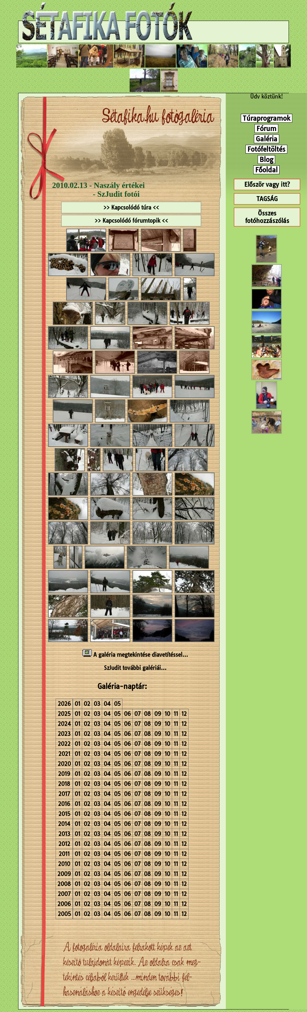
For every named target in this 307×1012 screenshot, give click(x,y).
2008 (64, 884)
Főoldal (266, 170)
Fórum (266, 128)
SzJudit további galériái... (135, 668)
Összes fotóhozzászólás (267, 217)
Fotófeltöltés (266, 149)
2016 (64, 804)
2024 (64, 724)
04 (107, 704)
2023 (64, 734)
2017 (64, 794)
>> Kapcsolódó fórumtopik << (131, 220)
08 (147, 714)
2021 (64, 754)
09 (157, 714)
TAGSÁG (267, 199)
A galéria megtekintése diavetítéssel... (135, 654)
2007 (64, 894)
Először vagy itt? (267, 184)
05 (117, 704)
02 (87, 704)
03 (97, 704)
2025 (64, 714)
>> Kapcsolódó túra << (131, 207)
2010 (64, 864)
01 (77, 704)
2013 (64, 834)
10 (167, 714)
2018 (64, 784)
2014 (64, 824)
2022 (64, 744)
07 (137, 714)
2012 (64, 844)
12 (184, 714)
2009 (64, 874)
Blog (266, 159)
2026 (64, 704)
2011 (64, 854)
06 (127, 714)
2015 (64, 814)
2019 (64, 774)
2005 (64, 914)
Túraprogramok (266, 118)
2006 (64, 904)
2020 (64, 764)
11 (176, 714)
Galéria (266, 139)
